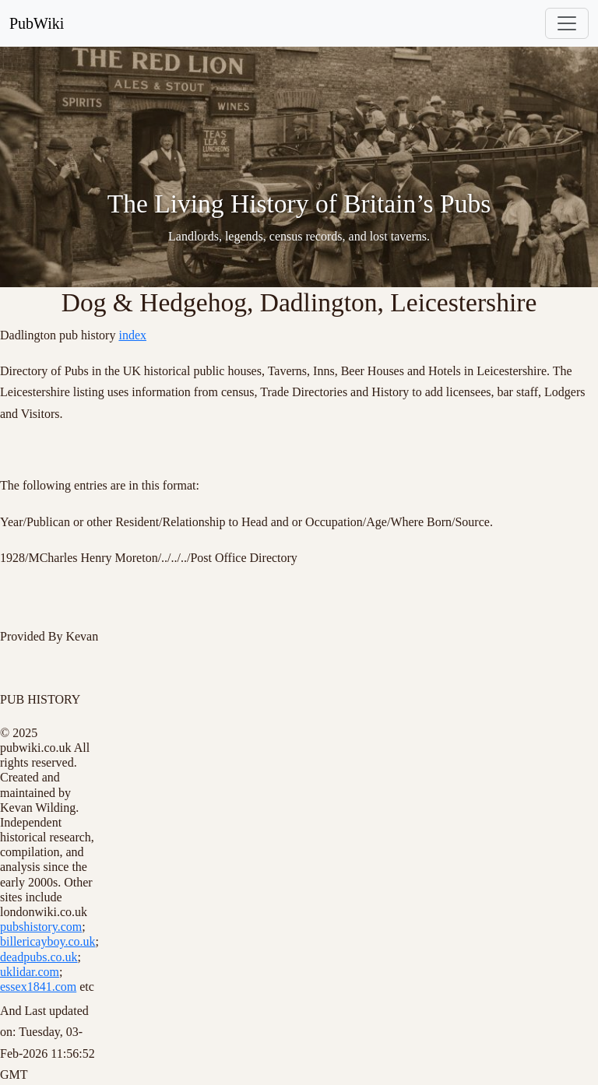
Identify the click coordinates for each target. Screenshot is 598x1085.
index (132, 335)
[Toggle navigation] (567, 23)
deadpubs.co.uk (39, 957)
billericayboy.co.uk (47, 941)
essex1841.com (38, 986)
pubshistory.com (41, 926)
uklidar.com (29, 971)
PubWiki (36, 23)
